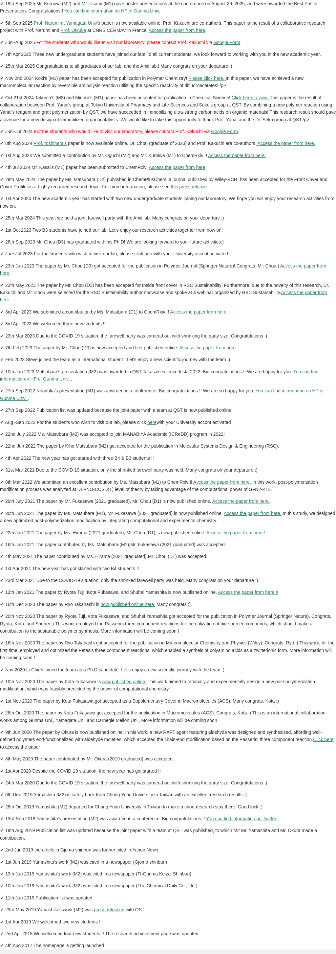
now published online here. (127, 604)
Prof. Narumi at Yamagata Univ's (67, 23)
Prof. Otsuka (73, 30)
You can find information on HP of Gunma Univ (111, 10)
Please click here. (207, 78)
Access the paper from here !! (236, 532)
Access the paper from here (177, 30)
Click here (323, 739)
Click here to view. (251, 97)
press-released (109, 909)
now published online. (124, 681)
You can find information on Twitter (241, 818)
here (149, 253)
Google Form (226, 42)
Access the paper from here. (286, 143)
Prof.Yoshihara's (50, 143)
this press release (189, 186)
